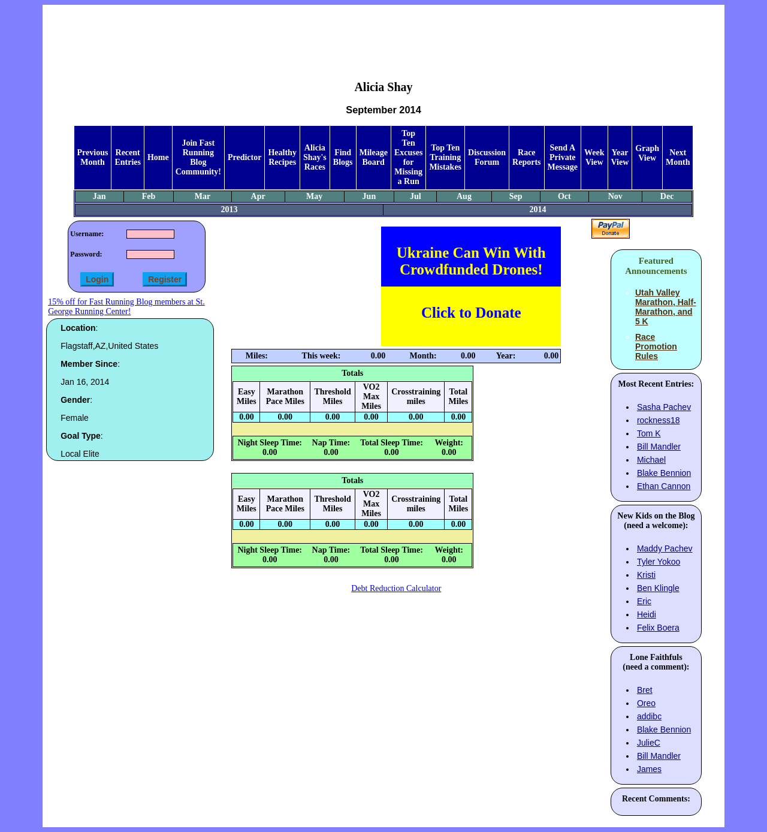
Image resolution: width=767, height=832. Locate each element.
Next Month (678, 157)
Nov (615, 196)
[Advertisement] (383, 34)
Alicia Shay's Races (315, 157)
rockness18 (658, 420)
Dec (667, 196)
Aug (464, 196)
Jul (415, 196)
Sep (516, 196)
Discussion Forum (487, 157)
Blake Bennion (664, 473)
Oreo (646, 703)
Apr (258, 196)
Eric (644, 601)
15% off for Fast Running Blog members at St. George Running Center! (126, 306)
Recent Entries (127, 157)
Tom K (649, 433)
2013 (229, 209)
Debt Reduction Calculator (396, 588)
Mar (202, 196)
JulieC (648, 742)
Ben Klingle (658, 588)
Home (158, 157)
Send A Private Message (563, 157)
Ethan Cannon (664, 486)
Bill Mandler (659, 446)
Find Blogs (343, 157)
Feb (149, 196)
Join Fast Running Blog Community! (198, 157)
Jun (369, 196)
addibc (649, 716)
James (649, 769)
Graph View (647, 153)
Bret (645, 690)
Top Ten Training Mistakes (445, 157)
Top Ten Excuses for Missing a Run (408, 157)
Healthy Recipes (282, 157)
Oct (564, 196)
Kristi (646, 575)
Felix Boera (658, 627)
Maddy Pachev (665, 548)
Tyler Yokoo (658, 561)
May (314, 196)
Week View (594, 157)
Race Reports (526, 157)
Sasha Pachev (664, 407)
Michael (651, 460)
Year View (620, 157)
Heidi (646, 614)
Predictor (245, 157)
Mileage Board (374, 157)
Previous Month (92, 157)
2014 (537, 209)
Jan (99, 196)
